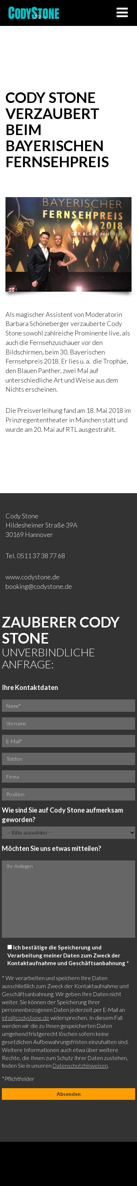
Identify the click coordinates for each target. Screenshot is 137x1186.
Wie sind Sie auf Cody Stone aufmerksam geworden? (62, 815)
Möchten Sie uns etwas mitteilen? (51, 848)
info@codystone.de (25, 1017)
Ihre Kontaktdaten (30, 687)
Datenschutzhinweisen (80, 1065)
